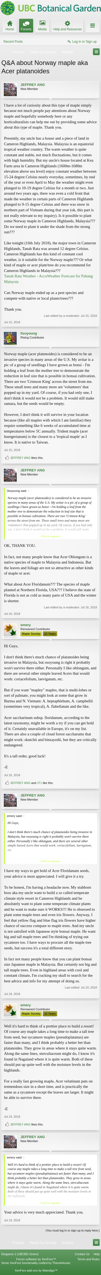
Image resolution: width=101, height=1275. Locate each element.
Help (96, 1254)
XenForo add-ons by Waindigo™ (36, 1270)
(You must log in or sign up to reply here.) (73, 1230)
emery (25, 625)
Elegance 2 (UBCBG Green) (20, 1254)
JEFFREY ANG (32, 85)
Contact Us (82, 1254)
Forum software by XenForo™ (36, 1259)
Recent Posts (13, 41)
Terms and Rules (88, 1259)
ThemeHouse (61, 1263)
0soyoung (28, 333)
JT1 (39, 782)
